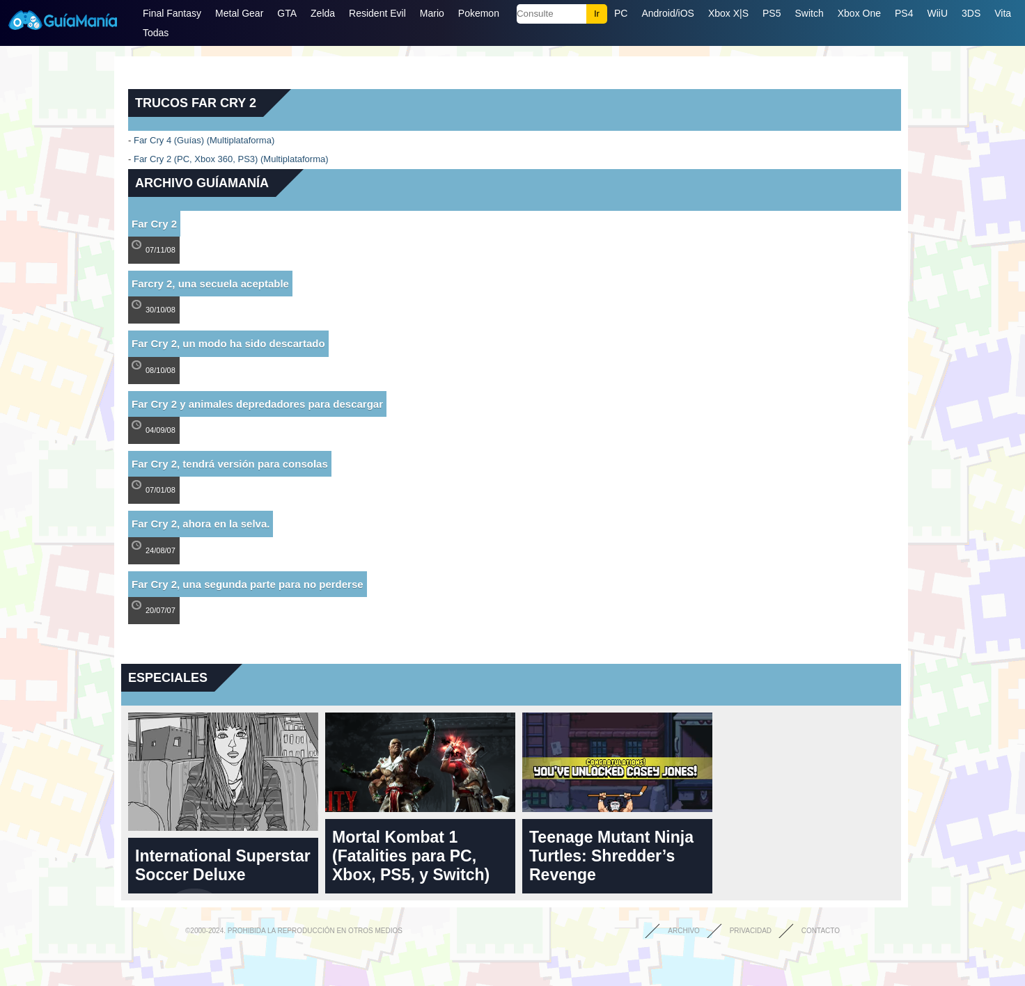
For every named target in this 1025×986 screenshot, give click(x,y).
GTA (287, 13)
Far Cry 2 (154, 224)
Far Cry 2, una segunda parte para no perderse (247, 584)
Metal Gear (239, 13)
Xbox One (859, 13)
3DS (971, 13)
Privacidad (751, 931)
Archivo (684, 931)
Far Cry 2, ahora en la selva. (200, 524)
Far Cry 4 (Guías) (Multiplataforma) (204, 140)
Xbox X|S (728, 13)
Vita (1002, 13)
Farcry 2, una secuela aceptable (210, 283)
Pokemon (478, 13)
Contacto (820, 931)
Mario (432, 13)
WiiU (937, 13)
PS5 (771, 13)
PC (620, 13)
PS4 (904, 13)
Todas (156, 32)
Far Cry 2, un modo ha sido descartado (228, 343)
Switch (809, 13)
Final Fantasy (172, 13)
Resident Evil (377, 13)
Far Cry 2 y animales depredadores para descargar (257, 404)
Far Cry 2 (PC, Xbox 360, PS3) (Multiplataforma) (231, 159)
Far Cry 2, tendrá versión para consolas (230, 464)
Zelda (323, 13)
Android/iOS (667, 13)
